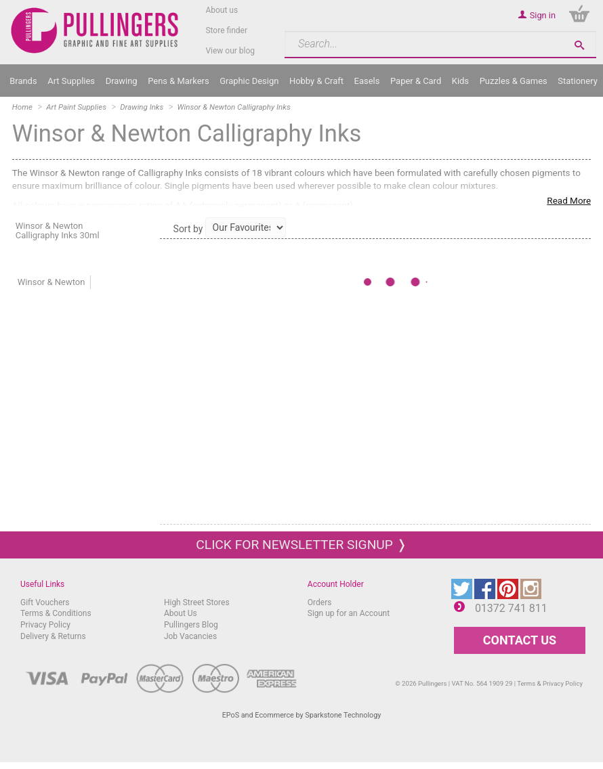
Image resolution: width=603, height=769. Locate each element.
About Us (180, 613)
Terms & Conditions (55, 613)
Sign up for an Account (349, 613)
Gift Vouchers (45, 602)
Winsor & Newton (51, 282)
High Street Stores (197, 602)
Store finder (226, 30)
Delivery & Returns (53, 636)
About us (221, 10)
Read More (569, 200)
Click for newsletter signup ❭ (301, 544)
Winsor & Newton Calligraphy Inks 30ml (58, 230)
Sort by (188, 228)
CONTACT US (519, 640)
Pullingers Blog (191, 625)
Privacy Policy (45, 625)
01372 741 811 (511, 608)
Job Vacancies (190, 636)
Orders (320, 602)
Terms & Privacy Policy (550, 683)
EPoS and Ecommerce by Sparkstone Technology (301, 715)
